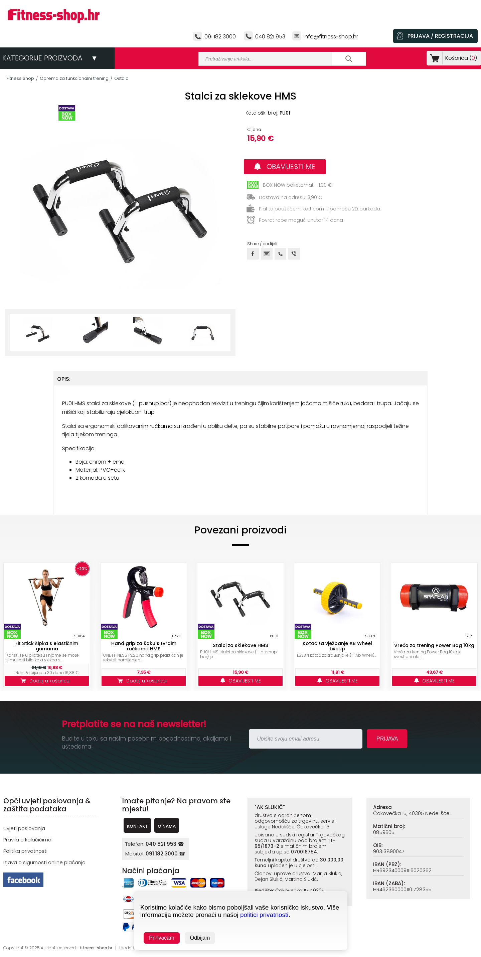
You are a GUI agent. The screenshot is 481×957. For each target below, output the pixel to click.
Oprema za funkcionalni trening (74, 78)
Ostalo (121, 78)
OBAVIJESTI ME (284, 166)
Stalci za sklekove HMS (240, 645)
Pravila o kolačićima (27, 839)
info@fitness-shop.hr (331, 36)
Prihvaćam (161, 938)
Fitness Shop (20, 78)
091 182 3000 (220, 36)
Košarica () (460, 58)
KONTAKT (137, 826)
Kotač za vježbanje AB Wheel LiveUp (337, 646)
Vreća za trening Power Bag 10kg (434, 645)
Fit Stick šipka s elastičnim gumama (46, 646)
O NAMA (167, 826)
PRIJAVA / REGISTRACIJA (440, 36)
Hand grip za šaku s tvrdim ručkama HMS (143, 646)
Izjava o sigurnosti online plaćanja (44, 862)
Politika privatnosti (25, 850)
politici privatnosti (264, 914)
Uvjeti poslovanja (24, 828)
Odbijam (200, 938)
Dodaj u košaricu (46, 680)
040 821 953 (270, 36)
